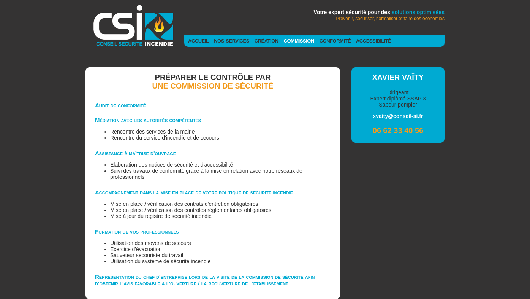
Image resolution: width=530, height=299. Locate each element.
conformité (335, 40)
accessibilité (373, 40)
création (266, 40)
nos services (231, 40)
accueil (198, 40)
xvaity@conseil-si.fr (398, 116)
